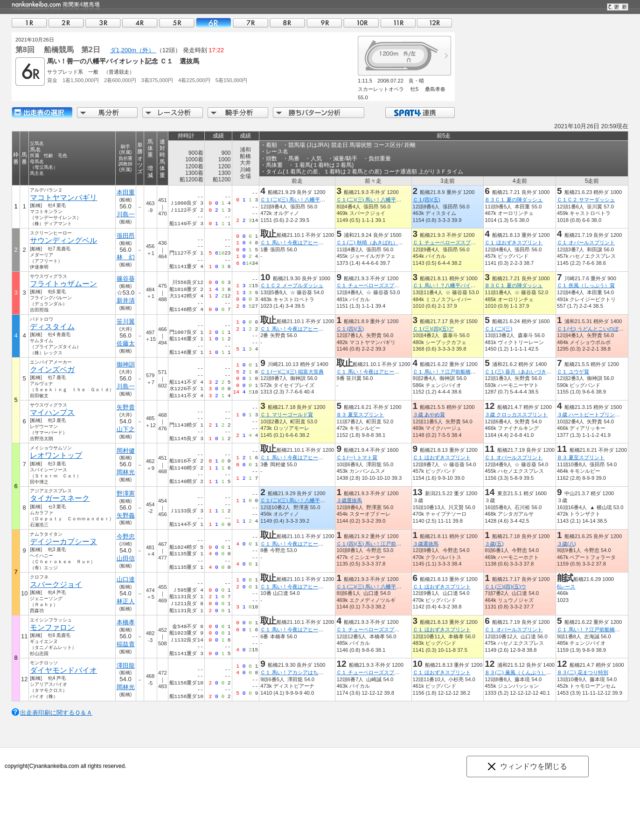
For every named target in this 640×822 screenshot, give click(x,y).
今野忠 (126, 536)
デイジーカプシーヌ (63, 542)
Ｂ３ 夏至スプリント (360, 414)
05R (177, 23)
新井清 (126, 300)
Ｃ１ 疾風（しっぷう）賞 (586, 285)
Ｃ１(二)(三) (498, 329)
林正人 (126, 601)
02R (66, 23)
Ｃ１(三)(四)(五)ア (432, 329)
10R (361, 23)
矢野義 (126, 515)
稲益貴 (126, 644)
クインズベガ (52, 369)
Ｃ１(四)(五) (426, 199)
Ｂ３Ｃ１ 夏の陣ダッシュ (514, 199)
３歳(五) (494, 543)
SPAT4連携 (419, 112)
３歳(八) (566, 543)
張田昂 (126, 235)
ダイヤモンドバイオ (63, 670)
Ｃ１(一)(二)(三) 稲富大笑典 (291, 371)
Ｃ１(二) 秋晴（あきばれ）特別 (372, 242)
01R (29, 23)
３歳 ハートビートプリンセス (591, 414)
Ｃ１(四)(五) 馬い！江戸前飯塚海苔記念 (381, 543)
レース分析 (172, 112)
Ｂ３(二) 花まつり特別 (582, 672)
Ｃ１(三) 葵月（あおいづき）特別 (523, 371)
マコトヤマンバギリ (63, 197)
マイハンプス (52, 412)
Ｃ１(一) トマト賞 (356, 457)
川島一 (126, 214)
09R (324, 23)
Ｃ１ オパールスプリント (586, 242)
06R (213, 23)
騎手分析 (238, 112)
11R (398, 23)
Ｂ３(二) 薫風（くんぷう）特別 (521, 672)
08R (287, 23)
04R (140, 23)
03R (103, 23)
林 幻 (126, 257)
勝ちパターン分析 (318, 112)
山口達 (126, 579)
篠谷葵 (126, 278)
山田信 (126, 558)
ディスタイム (52, 327)
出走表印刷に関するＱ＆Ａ (56, 712)
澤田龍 (126, 665)
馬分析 (107, 112)
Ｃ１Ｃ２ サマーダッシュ (586, 199)
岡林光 (126, 472)
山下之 (126, 429)
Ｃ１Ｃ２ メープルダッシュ (291, 285)
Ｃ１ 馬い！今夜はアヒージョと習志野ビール (312, 242)
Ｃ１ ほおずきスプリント (514, 242)
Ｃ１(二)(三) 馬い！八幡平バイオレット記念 (310, 199)
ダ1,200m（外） (133, 50)
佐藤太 (126, 343)
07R (250, 23)
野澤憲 (126, 493)
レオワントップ (56, 455)
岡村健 (126, 450)
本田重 (126, 192)
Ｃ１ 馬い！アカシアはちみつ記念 (299, 672)
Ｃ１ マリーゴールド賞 (286, 414)
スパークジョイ (56, 584)
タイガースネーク (60, 498)
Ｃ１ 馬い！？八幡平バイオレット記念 (456, 285)
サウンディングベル (63, 240)
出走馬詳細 (42, 112)
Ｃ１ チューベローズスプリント (449, 242)
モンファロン (52, 627)
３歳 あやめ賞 (428, 414)
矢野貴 (126, 407)
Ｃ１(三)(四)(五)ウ (505, 586)
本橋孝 (126, 622)
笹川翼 (126, 321)
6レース (566, 586)
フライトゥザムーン (63, 284)
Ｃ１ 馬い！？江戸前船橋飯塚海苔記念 (456, 371)
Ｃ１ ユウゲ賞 (573, 371)
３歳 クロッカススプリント (516, 414)
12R (434, 23)
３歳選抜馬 (349, 500)
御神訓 (126, 364)
